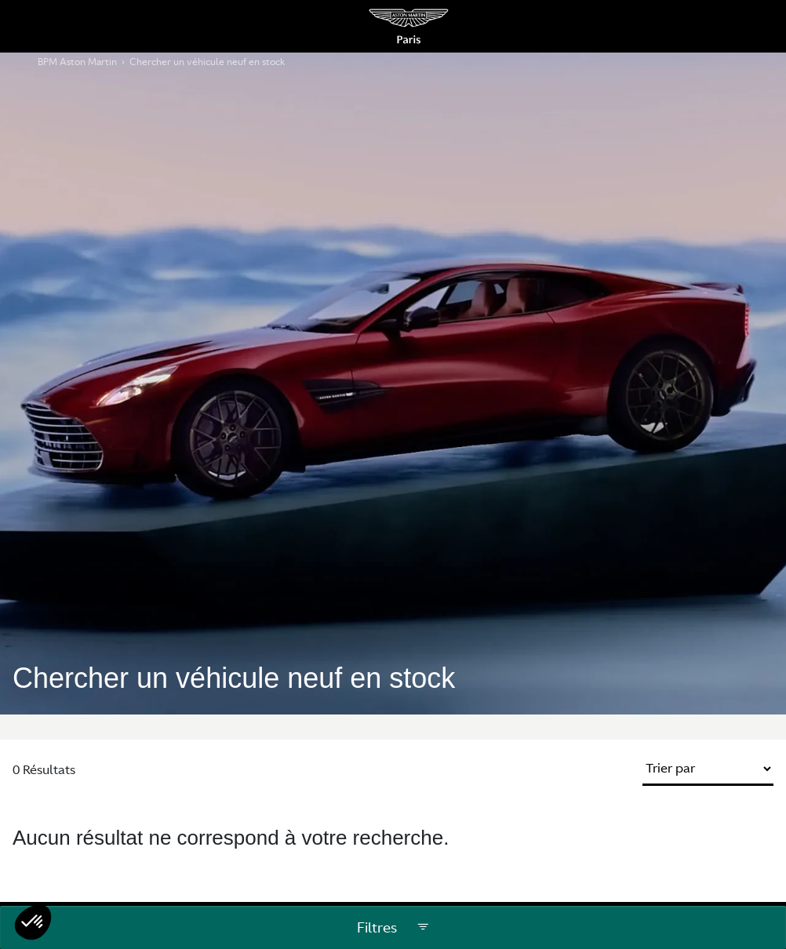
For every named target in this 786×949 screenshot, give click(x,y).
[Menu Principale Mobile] (33, 26)
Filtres (393, 927)
